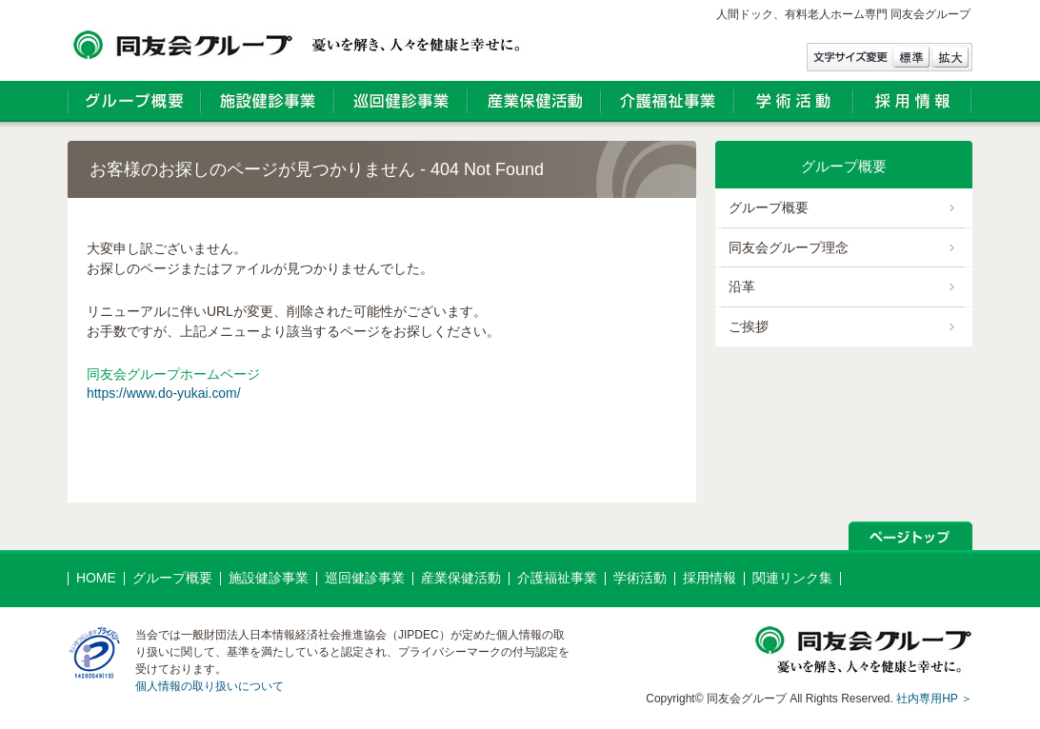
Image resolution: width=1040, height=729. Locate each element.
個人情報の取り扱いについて (209, 686)
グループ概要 (769, 207)
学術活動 (640, 577)
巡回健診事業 (365, 577)
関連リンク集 (792, 577)
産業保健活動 (461, 577)
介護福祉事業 (557, 577)
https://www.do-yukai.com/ (164, 393)
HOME (96, 577)
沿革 (742, 286)
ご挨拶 (749, 326)
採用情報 (709, 577)
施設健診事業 (269, 577)
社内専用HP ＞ (934, 698)
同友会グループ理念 (789, 247)
